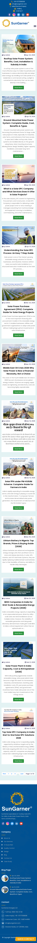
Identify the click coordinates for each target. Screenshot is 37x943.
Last (21, 774)
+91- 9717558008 (21, 916)
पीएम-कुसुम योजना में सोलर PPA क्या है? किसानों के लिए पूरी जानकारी (18, 427)
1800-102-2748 (17, 912)
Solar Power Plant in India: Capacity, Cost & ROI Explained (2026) (18, 668)
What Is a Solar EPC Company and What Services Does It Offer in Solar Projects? (18, 191)
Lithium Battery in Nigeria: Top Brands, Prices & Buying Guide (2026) (18, 543)
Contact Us (8, 858)
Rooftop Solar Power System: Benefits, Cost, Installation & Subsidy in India (18, 61)
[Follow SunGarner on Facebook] (3, 823)
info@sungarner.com (18, 4)
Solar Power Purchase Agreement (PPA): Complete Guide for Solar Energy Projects (18, 309)
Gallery (19, 9)
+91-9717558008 (18, 2)
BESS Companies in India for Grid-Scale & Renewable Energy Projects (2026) (18, 605)
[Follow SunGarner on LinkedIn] (16, 823)
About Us (7, 838)
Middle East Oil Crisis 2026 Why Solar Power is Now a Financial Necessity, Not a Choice (18, 370)
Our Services (8, 841)
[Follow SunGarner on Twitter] (12, 823)
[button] (35, 26)
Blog (5, 855)
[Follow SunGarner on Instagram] (7, 823)
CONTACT (19, 11)
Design (6, 851)
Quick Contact (25, 939)
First (4, 774)
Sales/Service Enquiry (19, 6)
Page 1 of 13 (30, 774)
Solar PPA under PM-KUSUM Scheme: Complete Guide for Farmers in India (18, 484)
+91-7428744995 (23, 919)
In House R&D (8, 845)
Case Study (8, 861)
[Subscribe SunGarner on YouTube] (21, 823)
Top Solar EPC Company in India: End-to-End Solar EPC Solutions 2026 (18, 735)
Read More (18, 88)
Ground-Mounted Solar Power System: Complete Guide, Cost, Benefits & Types (18, 123)
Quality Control (9, 848)
